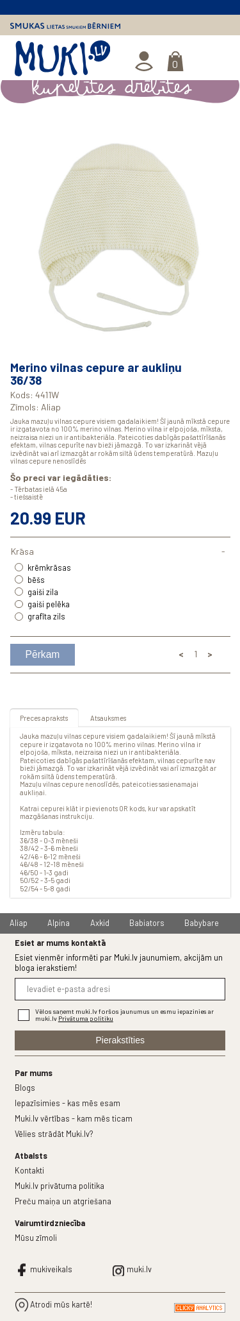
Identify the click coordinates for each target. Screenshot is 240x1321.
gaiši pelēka (49, 604)
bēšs (36, 580)
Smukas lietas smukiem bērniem (65, 25)
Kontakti (29, 1170)
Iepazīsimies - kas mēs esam (67, 1103)
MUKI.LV (62, 60)
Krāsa (22, 551)
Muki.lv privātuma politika (59, 1186)
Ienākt (145, 61)
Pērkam (43, 654)
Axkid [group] (99, 923)
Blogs (25, 1087)
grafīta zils (46, 616)
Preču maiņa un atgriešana (63, 1201)
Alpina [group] (58, 923)
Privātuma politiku (85, 1018)
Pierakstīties (120, 1040)
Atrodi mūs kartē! (61, 1304)
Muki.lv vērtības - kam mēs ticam (73, 1118)
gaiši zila (43, 592)
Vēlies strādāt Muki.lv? (54, 1134)
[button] (218, 235)
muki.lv (139, 1269)
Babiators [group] (146, 923)
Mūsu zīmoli (36, 1238)
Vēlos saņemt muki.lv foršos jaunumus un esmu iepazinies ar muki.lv (124, 1015)
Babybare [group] (201, 923)
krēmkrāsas (49, 567)
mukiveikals (51, 1269)
